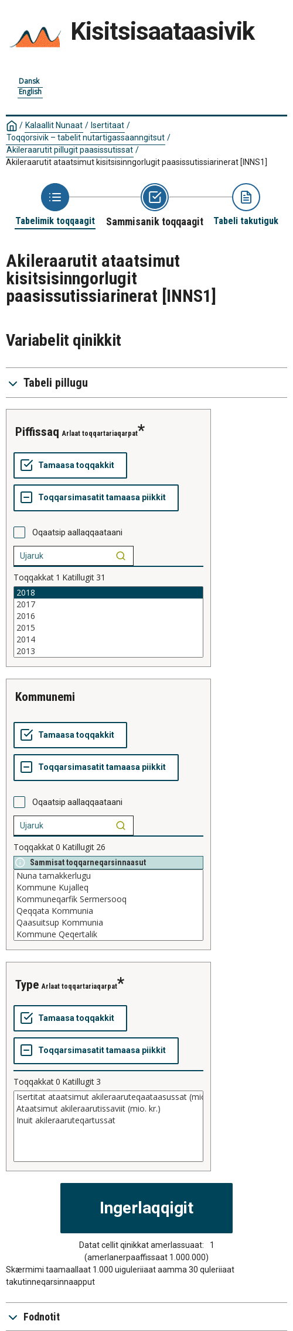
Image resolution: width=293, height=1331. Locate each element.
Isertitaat (107, 125)
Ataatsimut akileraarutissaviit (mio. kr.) (108, 1109)
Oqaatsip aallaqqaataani (77, 532)
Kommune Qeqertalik (108, 934)
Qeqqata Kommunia (108, 911)
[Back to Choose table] (55, 205)
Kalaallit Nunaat (54, 125)
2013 (108, 651)
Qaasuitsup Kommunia (108, 922)
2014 (108, 639)
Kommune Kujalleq (108, 887)
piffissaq (37, 432)
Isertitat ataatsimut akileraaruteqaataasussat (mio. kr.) (108, 1097)
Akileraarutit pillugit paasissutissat (69, 149)
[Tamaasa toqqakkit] (70, 465)
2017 (108, 604)
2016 (108, 616)
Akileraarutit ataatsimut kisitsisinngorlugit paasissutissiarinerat (136, 162)
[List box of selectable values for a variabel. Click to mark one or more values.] (108, 622)
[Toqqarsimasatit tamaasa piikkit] (96, 497)
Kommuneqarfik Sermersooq (108, 899)
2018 (108, 593)
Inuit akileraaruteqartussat (108, 1120)
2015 (108, 628)
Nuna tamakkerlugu (108, 876)
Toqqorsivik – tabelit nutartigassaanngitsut (85, 137)
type (27, 985)
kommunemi (45, 697)
